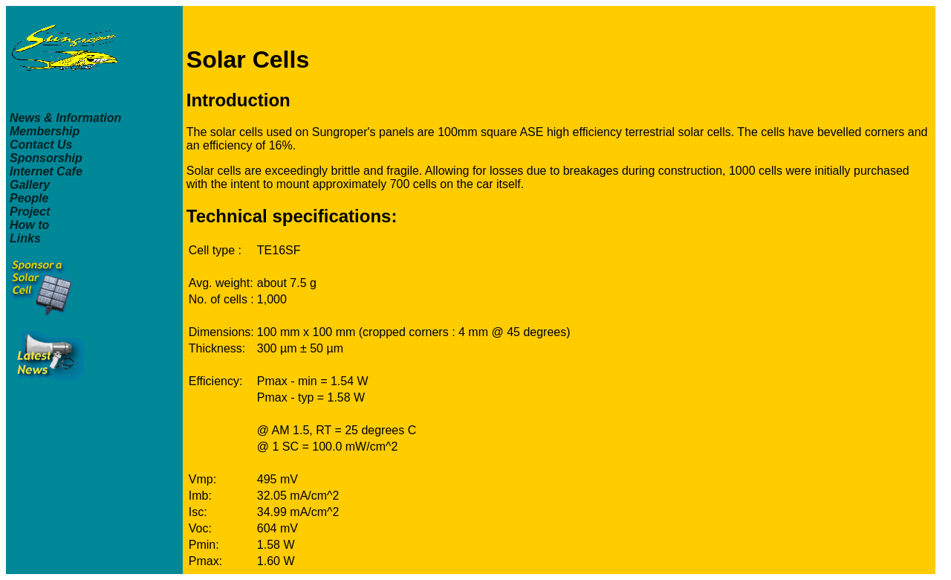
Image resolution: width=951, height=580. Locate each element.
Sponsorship (46, 158)
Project (30, 211)
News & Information (65, 118)
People (29, 198)
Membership (44, 131)
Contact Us (41, 144)
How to (29, 225)
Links (25, 238)
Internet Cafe (46, 171)
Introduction (238, 100)
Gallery (30, 184)
